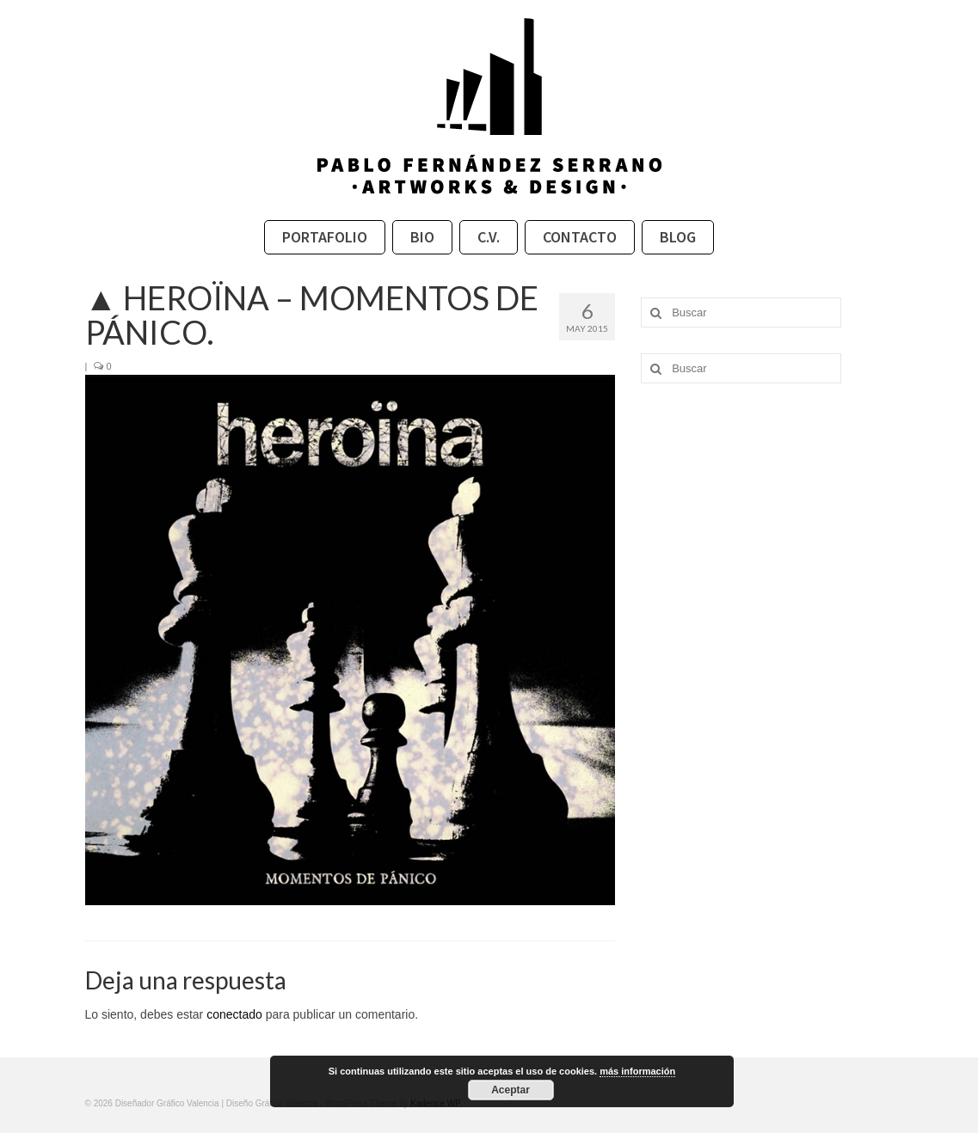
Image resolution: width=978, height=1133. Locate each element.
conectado (234, 1014)
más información (637, 1071)
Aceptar (510, 1090)
